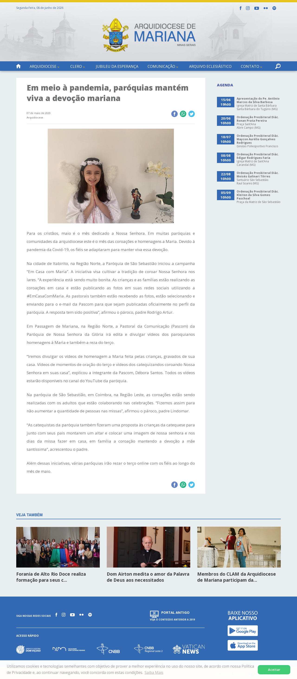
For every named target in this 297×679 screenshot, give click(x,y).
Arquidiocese (43, 66)
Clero (76, 66)
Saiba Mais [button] (154, 672)
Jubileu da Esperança (117, 66)
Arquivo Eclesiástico (210, 66)
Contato (250, 66)
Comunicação (161, 66)
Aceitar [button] (274, 669)
